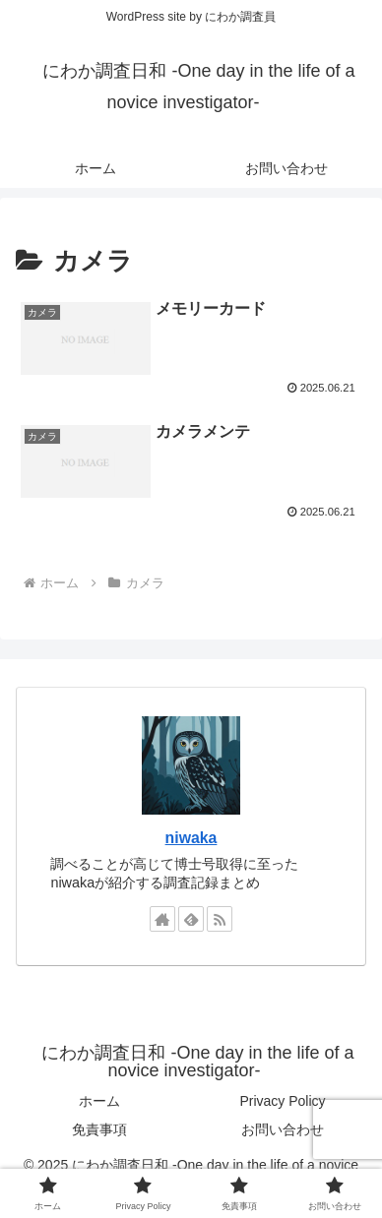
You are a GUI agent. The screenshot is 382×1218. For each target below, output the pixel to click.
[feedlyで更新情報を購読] (191, 919)
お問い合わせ (282, 1129)
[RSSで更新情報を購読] (219, 919)
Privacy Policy (282, 1101)
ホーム (99, 1101)
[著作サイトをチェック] (162, 919)
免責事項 (99, 1129)
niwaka (191, 837)
